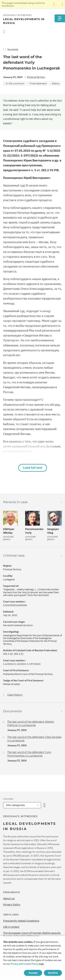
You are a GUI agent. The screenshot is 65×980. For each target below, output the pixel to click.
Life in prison (11, 926)
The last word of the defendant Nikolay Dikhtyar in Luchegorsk (30, 723)
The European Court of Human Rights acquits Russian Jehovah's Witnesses (31, 934)
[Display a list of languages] (55, 4)
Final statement (38, 83)
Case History (15, 694)
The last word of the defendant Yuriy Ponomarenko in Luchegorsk (29, 754)
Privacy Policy (11, 904)
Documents (12, 49)
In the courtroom (15, 83)
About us (9, 898)
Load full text (32, 467)
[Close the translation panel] (62, 4)
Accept (33, 972)
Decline (53, 972)
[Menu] (60, 18)
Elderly (55, 83)
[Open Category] (44, 805)
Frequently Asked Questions (21, 920)
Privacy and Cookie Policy (24, 963)
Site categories (15, 805)
